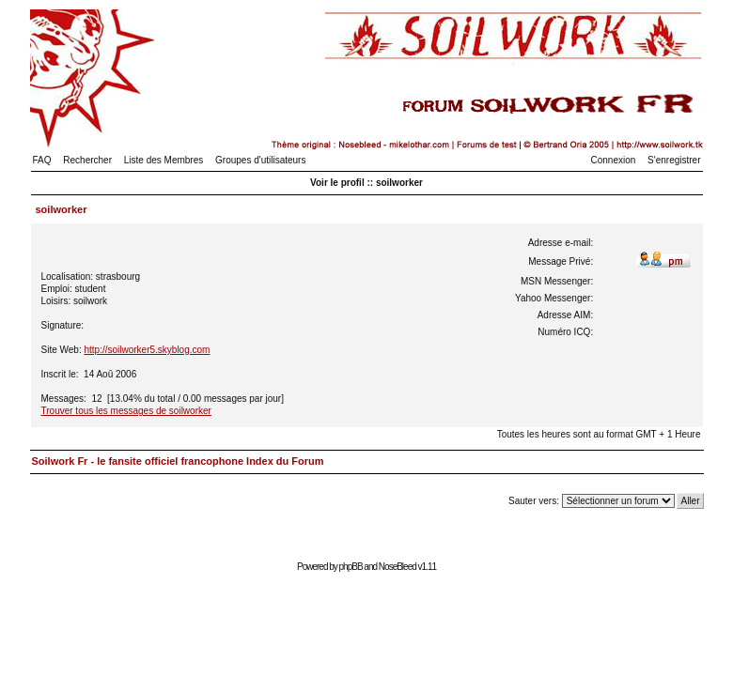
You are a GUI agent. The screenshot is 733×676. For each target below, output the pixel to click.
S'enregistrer (673, 160)
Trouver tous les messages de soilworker (126, 411)
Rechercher (87, 160)
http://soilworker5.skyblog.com (147, 350)
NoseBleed (397, 566)
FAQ (42, 160)
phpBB (351, 566)
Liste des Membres (163, 160)
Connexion (613, 160)
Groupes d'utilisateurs (260, 160)
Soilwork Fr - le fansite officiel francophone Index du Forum (178, 461)
